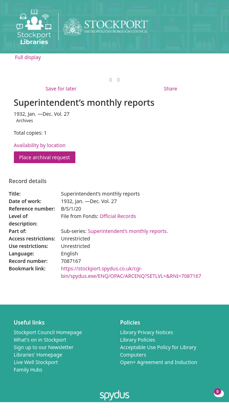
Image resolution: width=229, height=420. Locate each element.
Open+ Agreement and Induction (158, 362)
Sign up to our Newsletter (44, 347)
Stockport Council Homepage (48, 332)
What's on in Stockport (40, 339)
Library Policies (137, 339)
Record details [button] (28, 181)
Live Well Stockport (36, 362)
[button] (204, 29)
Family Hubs (28, 369)
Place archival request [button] (47, 157)
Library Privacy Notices (146, 332)
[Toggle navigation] (213, 29)
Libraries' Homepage (38, 354)
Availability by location (40, 145)
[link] (110, 79)
